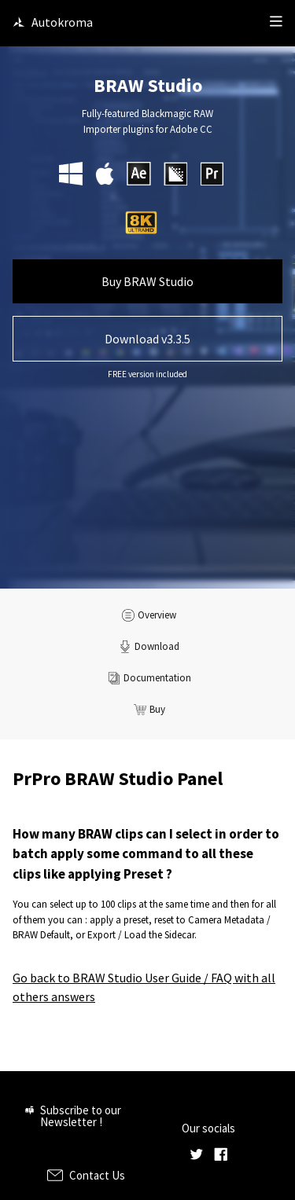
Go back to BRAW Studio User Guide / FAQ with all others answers (144, 987)
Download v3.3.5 (147, 339)
